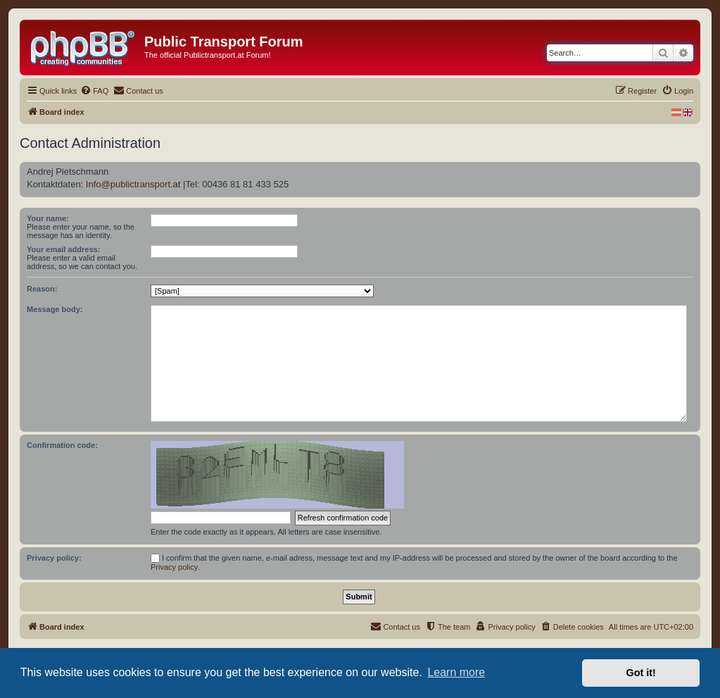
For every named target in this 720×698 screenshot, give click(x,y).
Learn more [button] (456, 672)
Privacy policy (174, 567)
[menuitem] (94, 90)
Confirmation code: (62, 445)
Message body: (54, 309)
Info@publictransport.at (133, 184)
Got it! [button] (641, 672)
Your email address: (63, 249)
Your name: (48, 218)
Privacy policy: (54, 558)
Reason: (42, 289)
